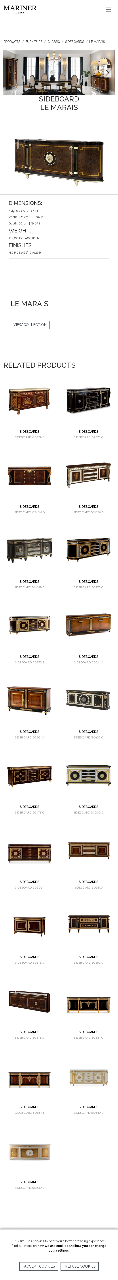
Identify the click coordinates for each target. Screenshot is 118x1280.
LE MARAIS (97, 42)
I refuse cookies (79, 1266)
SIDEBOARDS (74, 42)
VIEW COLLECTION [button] (30, 325)
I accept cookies (38, 1266)
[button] (107, 72)
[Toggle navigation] (108, 9)
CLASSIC (54, 42)
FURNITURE (33, 42)
